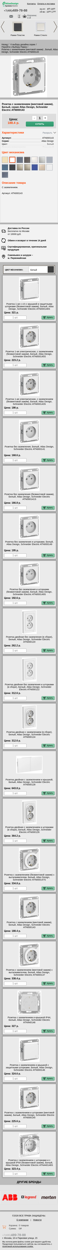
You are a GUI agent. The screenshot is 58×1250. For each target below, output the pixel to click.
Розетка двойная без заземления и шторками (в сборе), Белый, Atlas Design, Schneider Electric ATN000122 (29, 687)
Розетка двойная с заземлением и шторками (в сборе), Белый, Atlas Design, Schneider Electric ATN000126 (29, 829)
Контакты (31, 3)
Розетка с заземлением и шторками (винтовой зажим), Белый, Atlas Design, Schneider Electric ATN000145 (29, 1115)
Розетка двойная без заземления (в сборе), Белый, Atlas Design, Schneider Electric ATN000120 (29, 639)
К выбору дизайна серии (23, 44)
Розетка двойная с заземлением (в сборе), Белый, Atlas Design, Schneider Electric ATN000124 (29, 734)
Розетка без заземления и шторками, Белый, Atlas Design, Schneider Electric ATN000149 (29, 543)
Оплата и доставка (46, 3)
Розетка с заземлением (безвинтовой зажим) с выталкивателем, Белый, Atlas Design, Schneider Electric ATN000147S (29, 877)
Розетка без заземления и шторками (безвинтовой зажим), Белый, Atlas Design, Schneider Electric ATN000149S (29, 592)
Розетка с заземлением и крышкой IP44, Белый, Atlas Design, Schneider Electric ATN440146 (29, 1020)
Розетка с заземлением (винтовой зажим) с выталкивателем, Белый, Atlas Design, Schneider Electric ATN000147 (29, 972)
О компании (22, 1220)
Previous (2, 26)
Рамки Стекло (40, 35)
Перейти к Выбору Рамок (14, 47)
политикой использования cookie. (17, 1246)
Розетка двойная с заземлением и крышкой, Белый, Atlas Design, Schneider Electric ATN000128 (29, 782)
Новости (37, 1220)
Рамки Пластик (18, 35)
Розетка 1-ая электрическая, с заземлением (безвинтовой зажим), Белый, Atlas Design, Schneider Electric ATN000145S (29, 354)
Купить (39, 124)
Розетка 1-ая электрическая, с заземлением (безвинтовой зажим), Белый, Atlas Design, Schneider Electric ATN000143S (29, 401)
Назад (5, 44)
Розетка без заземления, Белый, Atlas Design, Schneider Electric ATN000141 (29, 447)
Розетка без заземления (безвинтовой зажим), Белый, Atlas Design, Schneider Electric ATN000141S (29, 496)
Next (55, 26)
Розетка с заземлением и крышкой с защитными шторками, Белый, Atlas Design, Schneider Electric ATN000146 (29, 1067)
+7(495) (15, 10)
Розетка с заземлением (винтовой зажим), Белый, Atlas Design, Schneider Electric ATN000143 (29, 925)
